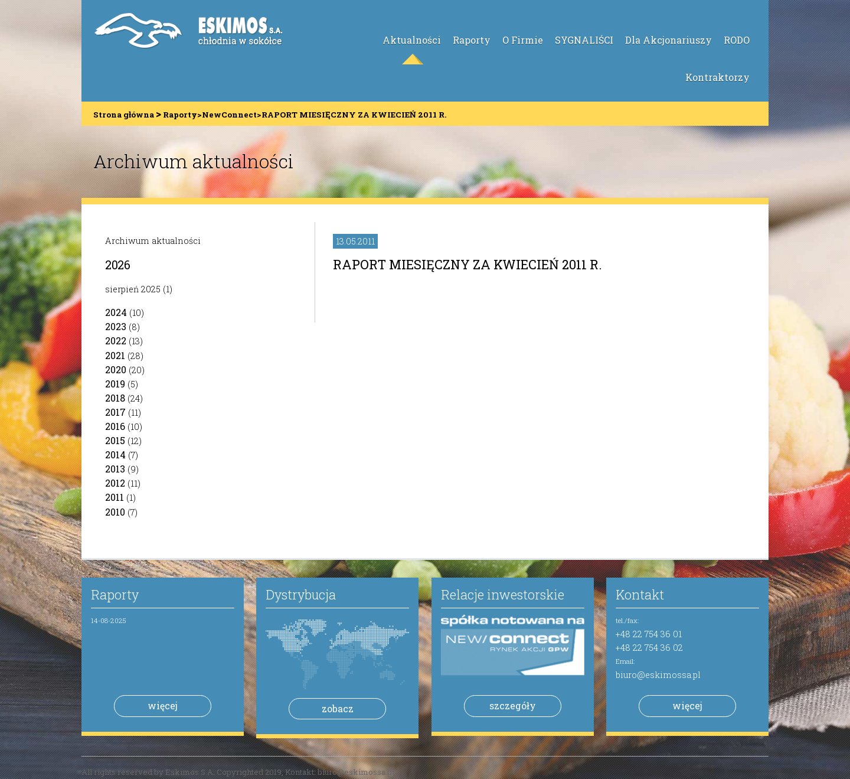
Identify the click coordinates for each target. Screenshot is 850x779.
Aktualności (411, 40)
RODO (737, 40)
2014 (115, 454)
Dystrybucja (301, 594)
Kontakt (640, 594)
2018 (115, 398)
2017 (115, 412)
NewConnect (229, 114)
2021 (115, 355)
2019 (115, 383)
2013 (115, 468)
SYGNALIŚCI (584, 40)
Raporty (472, 40)
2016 (115, 426)
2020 (115, 369)
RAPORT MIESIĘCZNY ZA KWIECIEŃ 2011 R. (467, 264)
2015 (115, 440)
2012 (115, 483)
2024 (116, 312)
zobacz (338, 708)
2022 (115, 340)
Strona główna (123, 114)
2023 (115, 326)
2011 (114, 497)
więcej (163, 705)
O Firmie (522, 40)
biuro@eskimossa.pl (658, 674)
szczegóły (512, 705)
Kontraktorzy (717, 77)
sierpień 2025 (133, 289)
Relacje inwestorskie (502, 594)
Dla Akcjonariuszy (668, 40)
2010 (115, 512)
